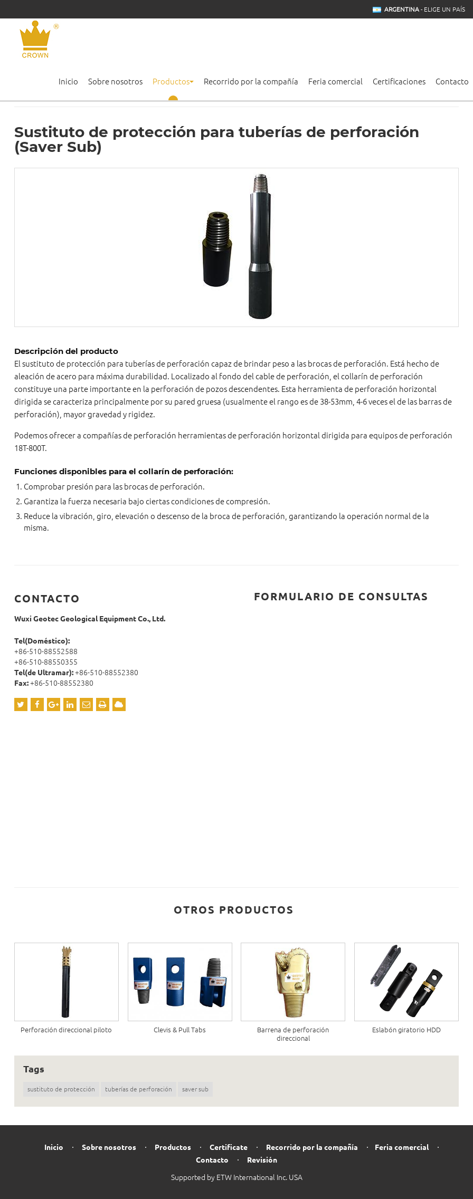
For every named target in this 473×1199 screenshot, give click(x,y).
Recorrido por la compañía (251, 81)
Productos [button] (173, 81)
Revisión (262, 1160)
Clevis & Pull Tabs (180, 1029)
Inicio (68, 81)
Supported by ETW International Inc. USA (236, 1177)
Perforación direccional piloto (66, 1029)
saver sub (195, 1089)
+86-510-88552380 (106, 672)
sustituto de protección (61, 1089)
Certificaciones (399, 81)
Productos (173, 1147)
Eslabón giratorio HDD (406, 1029)
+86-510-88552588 (46, 651)
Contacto (452, 81)
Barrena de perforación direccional (293, 1034)
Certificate (229, 1147)
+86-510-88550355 (46, 662)
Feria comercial (335, 81)
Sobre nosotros (115, 81)
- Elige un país (424, 9)
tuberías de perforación (138, 1089)
